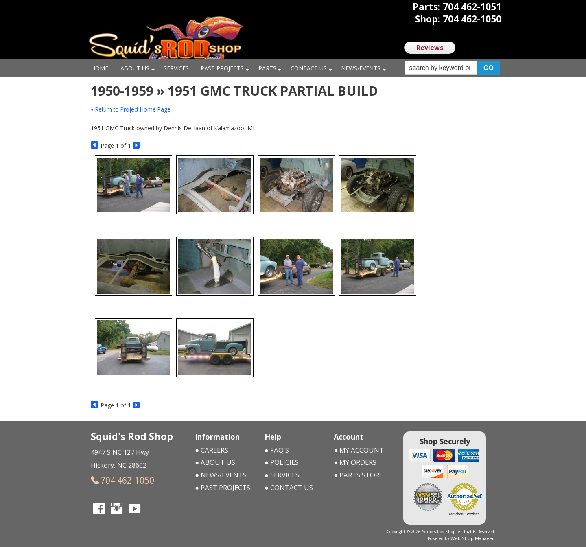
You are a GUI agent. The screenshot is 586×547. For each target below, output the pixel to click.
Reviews (429, 47)
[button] (452, 68)
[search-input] (441, 67)
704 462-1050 (115, 479)
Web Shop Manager (475, 537)
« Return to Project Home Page (132, 109)
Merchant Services (464, 514)
